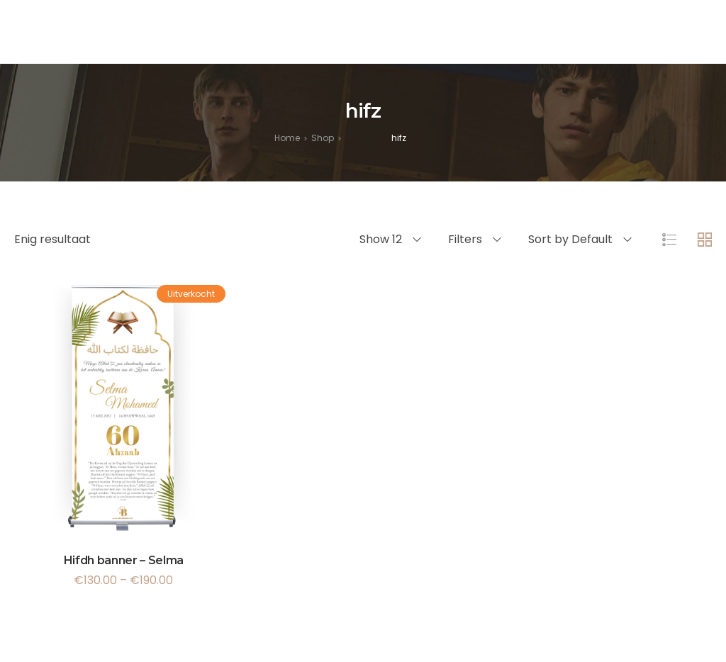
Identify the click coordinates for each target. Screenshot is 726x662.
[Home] (287, 138)
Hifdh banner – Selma (124, 560)
